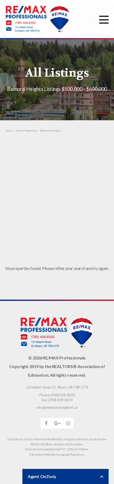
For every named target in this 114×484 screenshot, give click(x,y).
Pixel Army (77, 454)
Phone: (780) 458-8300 (57, 395)
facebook (46, 423)
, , (57, 387)
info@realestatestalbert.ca (57, 407)
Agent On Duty (65, 476)
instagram (68, 423)
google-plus (57, 423)
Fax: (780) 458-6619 (57, 399)
